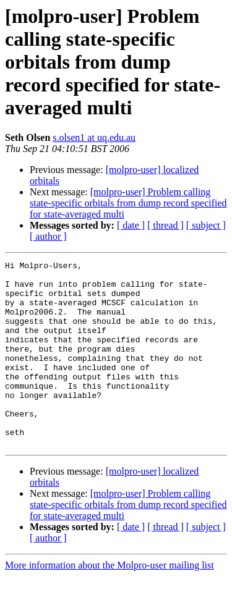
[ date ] (131, 225)
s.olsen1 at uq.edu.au (94, 137)
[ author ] (48, 236)
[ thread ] (165, 225)
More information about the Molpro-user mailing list (109, 602)
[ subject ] (206, 225)
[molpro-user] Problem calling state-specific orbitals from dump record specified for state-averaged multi (128, 203)
